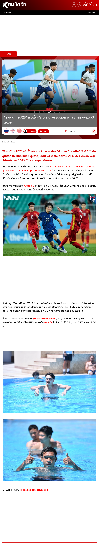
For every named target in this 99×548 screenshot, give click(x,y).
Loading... (72, 131)
